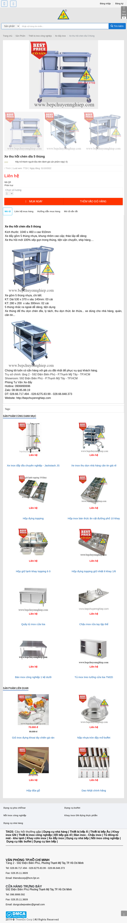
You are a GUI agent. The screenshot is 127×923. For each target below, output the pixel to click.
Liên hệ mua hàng (23, 211)
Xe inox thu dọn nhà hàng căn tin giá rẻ (93, 465)
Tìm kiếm (117, 26)
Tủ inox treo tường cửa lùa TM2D (94, 677)
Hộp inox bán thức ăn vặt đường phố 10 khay (94, 518)
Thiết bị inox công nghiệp (40, 36)
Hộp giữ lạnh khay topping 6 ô (33, 571)
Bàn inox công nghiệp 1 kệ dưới (33, 677)
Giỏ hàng (124, 12)
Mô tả (8, 211)
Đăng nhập (105, 3)
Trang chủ (7, 36)
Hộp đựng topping (33, 518)
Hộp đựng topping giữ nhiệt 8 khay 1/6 (94, 571)
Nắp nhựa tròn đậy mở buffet (93, 737)
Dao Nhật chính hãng (94, 790)
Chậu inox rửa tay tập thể (93, 624)
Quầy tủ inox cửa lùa (33, 624)
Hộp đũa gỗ (33, 790)
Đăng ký (119, 3)
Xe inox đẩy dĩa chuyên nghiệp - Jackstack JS (33, 465)
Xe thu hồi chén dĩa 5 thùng (81, 36)
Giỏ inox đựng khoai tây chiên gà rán (33, 737)
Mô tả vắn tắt (71, 211)
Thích (7, 168)
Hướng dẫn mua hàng (48, 211)
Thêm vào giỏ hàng (93, 201)
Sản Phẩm (20, 36)
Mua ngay (33, 201)
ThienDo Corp (24, 919)
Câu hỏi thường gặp (28, 831)
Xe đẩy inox (60, 36)
